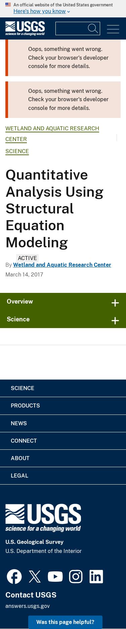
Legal (19, 476)
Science (17, 151)
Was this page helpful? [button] (65, 622)
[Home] (25, 34)
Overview (20, 301)
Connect (24, 441)
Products (25, 405)
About (20, 458)
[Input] (77, 28)
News (19, 423)
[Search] (93, 28)
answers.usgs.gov (27, 606)
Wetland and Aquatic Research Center (62, 265)
